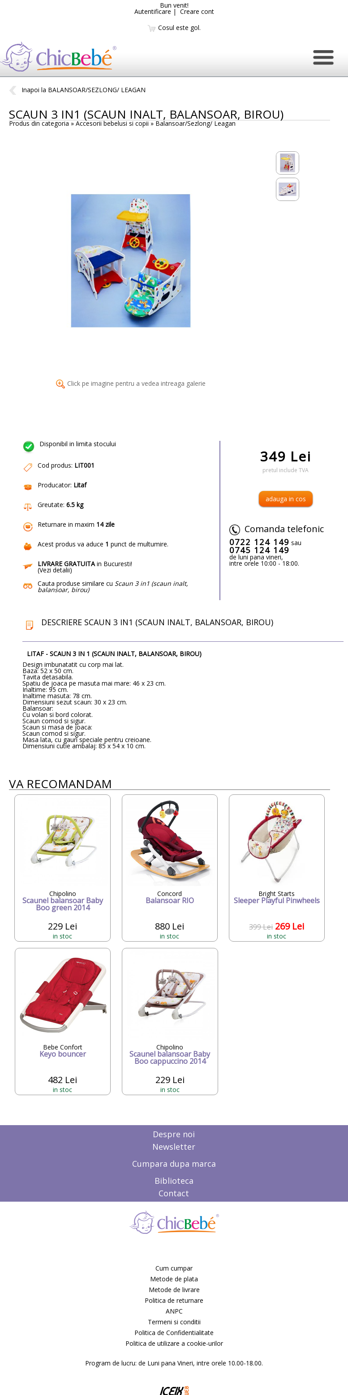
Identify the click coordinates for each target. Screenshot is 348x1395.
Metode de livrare (174, 1289)
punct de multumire (136, 544)
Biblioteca (174, 1180)
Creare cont (197, 11)
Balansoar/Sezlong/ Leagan (195, 123)
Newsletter (173, 1146)
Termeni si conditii (174, 1322)
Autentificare (152, 11)
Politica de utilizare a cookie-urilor (174, 1343)
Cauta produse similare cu (113, 586)
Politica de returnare (174, 1300)
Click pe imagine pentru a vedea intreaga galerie (131, 383)
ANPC (174, 1311)
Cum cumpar (174, 1268)
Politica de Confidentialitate (174, 1332)
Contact (174, 1193)
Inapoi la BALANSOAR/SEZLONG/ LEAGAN (77, 89)
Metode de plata (174, 1279)
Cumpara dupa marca (174, 1163)
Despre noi (174, 1134)
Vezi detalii (54, 570)
